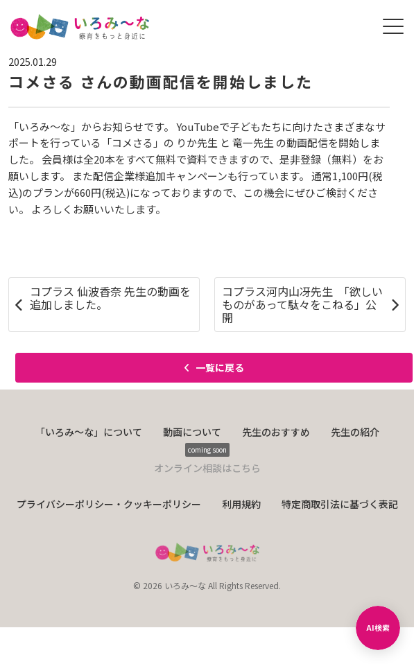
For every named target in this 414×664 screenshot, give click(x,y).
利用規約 (241, 504)
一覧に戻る (214, 367)
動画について (192, 432)
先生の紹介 (355, 432)
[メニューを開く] (393, 26)
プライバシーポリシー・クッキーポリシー (109, 504)
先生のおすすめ (276, 432)
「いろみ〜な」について (88, 432)
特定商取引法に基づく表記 (340, 504)
